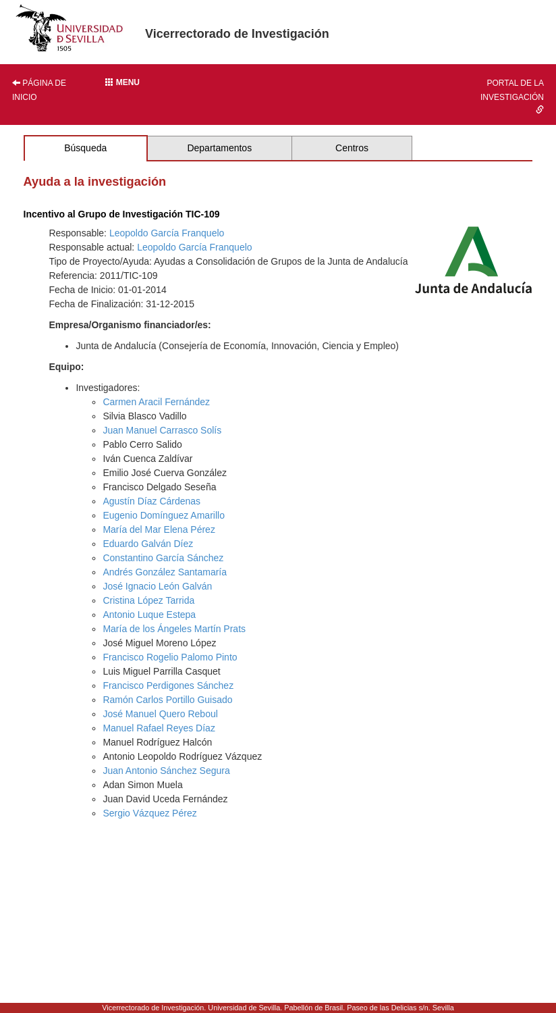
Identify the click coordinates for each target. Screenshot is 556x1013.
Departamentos (219, 147)
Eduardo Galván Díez (148, 543)
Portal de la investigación (512, 95)
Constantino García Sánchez (163, 557)
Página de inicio (39, 90)
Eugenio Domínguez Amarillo (164, 515)
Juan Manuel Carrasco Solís (162, 430)
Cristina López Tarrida (148, 600)
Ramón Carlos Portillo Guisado (167, 699)
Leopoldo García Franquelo (166, 233)
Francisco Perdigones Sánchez (168, 685)
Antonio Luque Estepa (149, 614)
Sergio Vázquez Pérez (149, 813)
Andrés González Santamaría (165, 572)
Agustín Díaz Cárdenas (151, 501)
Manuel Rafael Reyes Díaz (159, 728)
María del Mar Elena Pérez (159, 529)
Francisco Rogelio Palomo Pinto (170, 657)
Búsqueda (85, 147)
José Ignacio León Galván (157, 586)
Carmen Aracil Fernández (156, 401)
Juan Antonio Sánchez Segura (166, 770)
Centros (351, 147)
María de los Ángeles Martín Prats (174, 628)
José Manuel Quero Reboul (160, 713)
